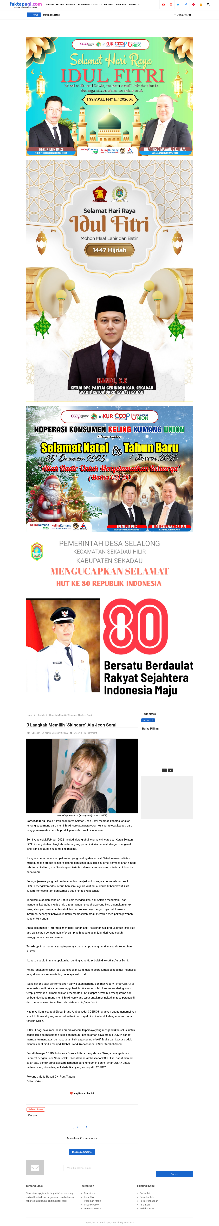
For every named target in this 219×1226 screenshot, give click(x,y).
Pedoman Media (92, 1199)
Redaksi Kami (147, 1206)
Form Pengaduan (149, 1199)
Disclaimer (89, 1191)
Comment (92, 733)
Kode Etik (89, 1195)
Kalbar (146, 720)
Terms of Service (92, 1206)
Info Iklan (145, 1203)
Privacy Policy (91, 1203)
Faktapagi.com (109, 1221)
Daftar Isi (145, 1191)
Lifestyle (78, 733)
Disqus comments (82, 1152)
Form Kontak (147, 1195)
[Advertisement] (167, 797)
